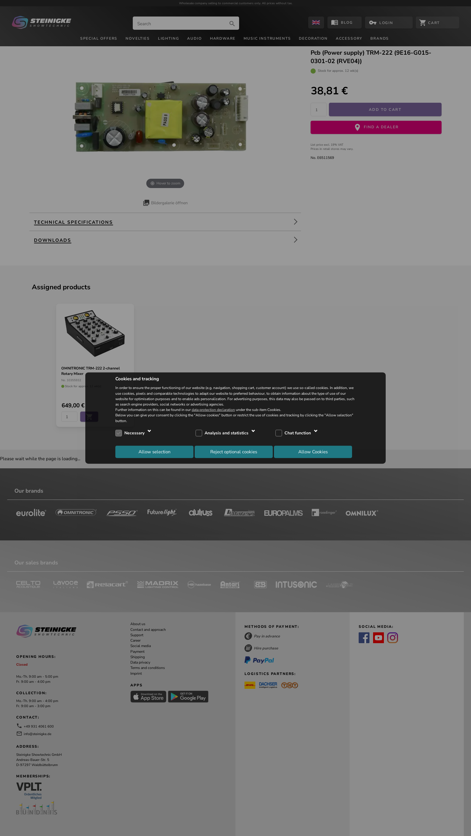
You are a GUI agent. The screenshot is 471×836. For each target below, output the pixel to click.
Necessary (134, 433)
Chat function (297, 433)
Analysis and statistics (226, 433)
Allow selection (154, 452)
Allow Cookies (313, 452)
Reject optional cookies (233, 452)
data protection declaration (213, 409)
